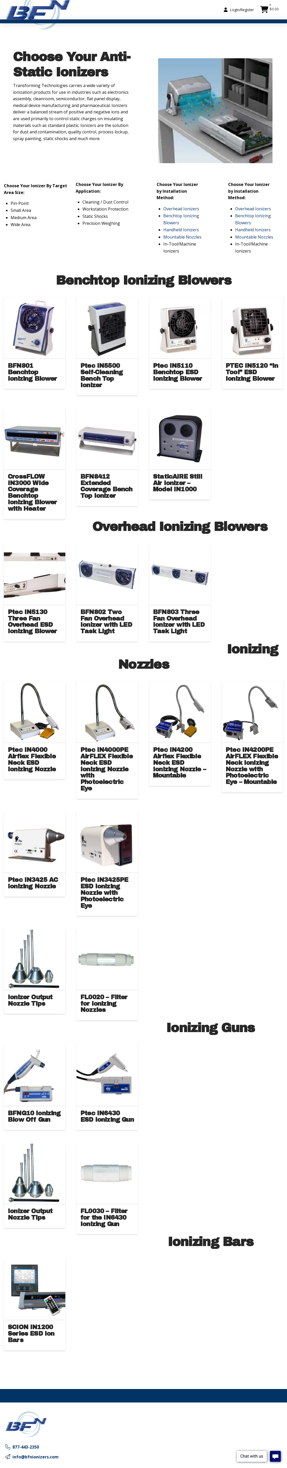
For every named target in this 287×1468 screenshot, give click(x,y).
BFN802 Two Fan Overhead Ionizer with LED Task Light (106, 622)
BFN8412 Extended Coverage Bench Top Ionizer (106, 486)
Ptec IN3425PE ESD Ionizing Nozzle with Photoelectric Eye (104, 892)
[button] (238, 9)
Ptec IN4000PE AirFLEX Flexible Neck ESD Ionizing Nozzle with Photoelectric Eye (106, 769)
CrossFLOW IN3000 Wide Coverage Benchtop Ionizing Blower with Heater (32, 492)
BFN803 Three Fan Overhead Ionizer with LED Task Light (179, 622)
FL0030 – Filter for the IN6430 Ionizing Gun (104, 1217)
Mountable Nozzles (182, 237)
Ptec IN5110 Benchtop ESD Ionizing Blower (177, 372)
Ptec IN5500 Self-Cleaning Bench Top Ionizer (101, 375)
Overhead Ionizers (181, 209)
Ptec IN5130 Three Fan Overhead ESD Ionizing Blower (32, 622)
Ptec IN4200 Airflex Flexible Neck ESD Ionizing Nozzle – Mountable (179, 762)
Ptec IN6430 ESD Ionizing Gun (107, 1116)
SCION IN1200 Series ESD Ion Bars (31, 1333)
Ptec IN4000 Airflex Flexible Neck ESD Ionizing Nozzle (32, 759)
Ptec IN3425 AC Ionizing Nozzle (33, 883)
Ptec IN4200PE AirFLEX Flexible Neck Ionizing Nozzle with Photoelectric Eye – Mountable (252, 765)
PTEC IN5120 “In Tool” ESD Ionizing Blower (252, 372)
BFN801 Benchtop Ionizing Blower (32, 372)
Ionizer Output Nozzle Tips (30, 1000)
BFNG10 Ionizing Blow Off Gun (34, 1116)
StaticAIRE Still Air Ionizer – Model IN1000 (177, 483)
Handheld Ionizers (181, 230)
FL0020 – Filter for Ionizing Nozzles (104, 1003)
